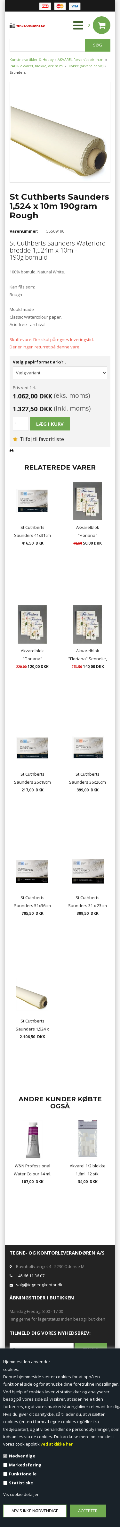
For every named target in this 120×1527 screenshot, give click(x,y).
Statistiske (21, 1483)
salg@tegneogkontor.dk (39, 1285)
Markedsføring (25, 1465)
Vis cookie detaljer (21, 1494)
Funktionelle (22, 1474)
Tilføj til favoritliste (38, 439)
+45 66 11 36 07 (30, 1276)
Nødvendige (22, 1456)
